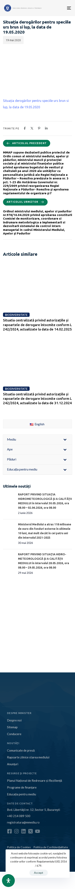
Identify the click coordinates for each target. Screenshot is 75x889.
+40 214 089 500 (18, 816)
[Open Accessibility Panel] (8, 880)
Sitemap (12, 727)
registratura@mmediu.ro (23, 822)
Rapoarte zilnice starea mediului (28, 757)
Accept (38, 872)
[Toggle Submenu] (65, 439)
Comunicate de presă (21, 750)
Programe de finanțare (22, 787)
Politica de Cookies (19, 847)
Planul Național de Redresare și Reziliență (34, 780)
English (37, 424)
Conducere (14, 734)
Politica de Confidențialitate (50, 847)
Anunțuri (12, 764)
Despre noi (14, 720)
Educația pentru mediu (21, 794)
